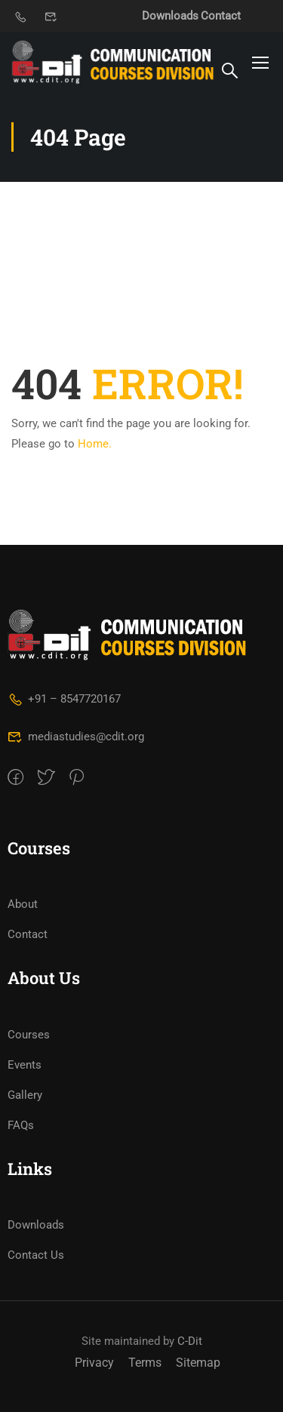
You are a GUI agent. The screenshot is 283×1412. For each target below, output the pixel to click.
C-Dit (189, 1341)
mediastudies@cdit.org (76, 736)
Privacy (94, 1362)
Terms (144, 1362)
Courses (29, 1034)
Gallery (25, 1095)
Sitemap (198, 1362)
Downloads (170, 16)
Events (25, 1065)
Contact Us (36, 1255)
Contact (221, 16)
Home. (95, 444)
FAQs (21, 1125)
